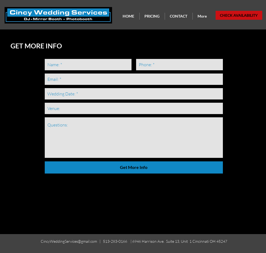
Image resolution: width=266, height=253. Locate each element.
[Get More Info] (134, 167)
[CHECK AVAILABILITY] (239, 15)
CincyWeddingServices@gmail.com (69, 241)
